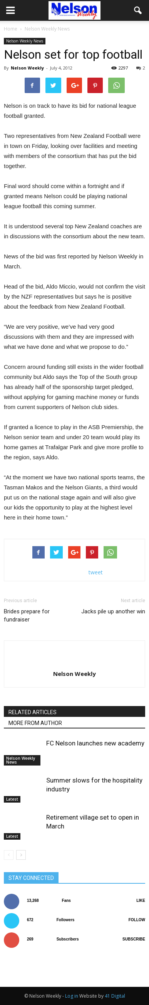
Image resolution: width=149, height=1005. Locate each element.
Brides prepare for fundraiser (27, 615)
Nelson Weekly (27, 68)
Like (140, 900)
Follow (137, 920)
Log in (71, 996)
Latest (12, 799)
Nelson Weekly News (24, 41)
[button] (138, 10)
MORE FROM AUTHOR (35, 723)
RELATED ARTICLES (32, 712)
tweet (96, 572)
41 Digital (115, 996)
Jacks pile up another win (113, 611)
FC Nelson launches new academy (95, 743)
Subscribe (133, 939)
